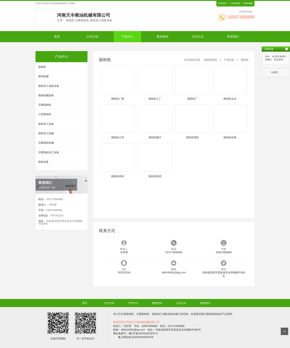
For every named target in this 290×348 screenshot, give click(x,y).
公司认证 (198, 36)
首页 (57, 36)
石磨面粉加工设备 (48, 152)
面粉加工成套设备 (48, 85)
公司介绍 (92, 36)
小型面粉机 (44, 114)
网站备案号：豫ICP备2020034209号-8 (135, 333)
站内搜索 (235, 3)
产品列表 (229, 59)
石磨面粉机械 (46, 142)
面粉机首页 (210, 59)
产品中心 (127, 36)
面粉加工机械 (46, 133)
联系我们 (222, 3)
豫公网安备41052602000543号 (136, 337)
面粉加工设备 (46, 123)
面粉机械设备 (46, 95)
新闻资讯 (162, 36)
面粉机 (42, 66)
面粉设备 (43, 161)
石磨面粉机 (44, 104)
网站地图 (248, 3)
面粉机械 (43, 76)
